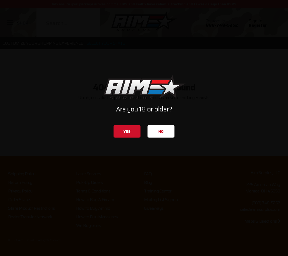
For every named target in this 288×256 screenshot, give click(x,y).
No (161, 131)
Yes (127, 131)
